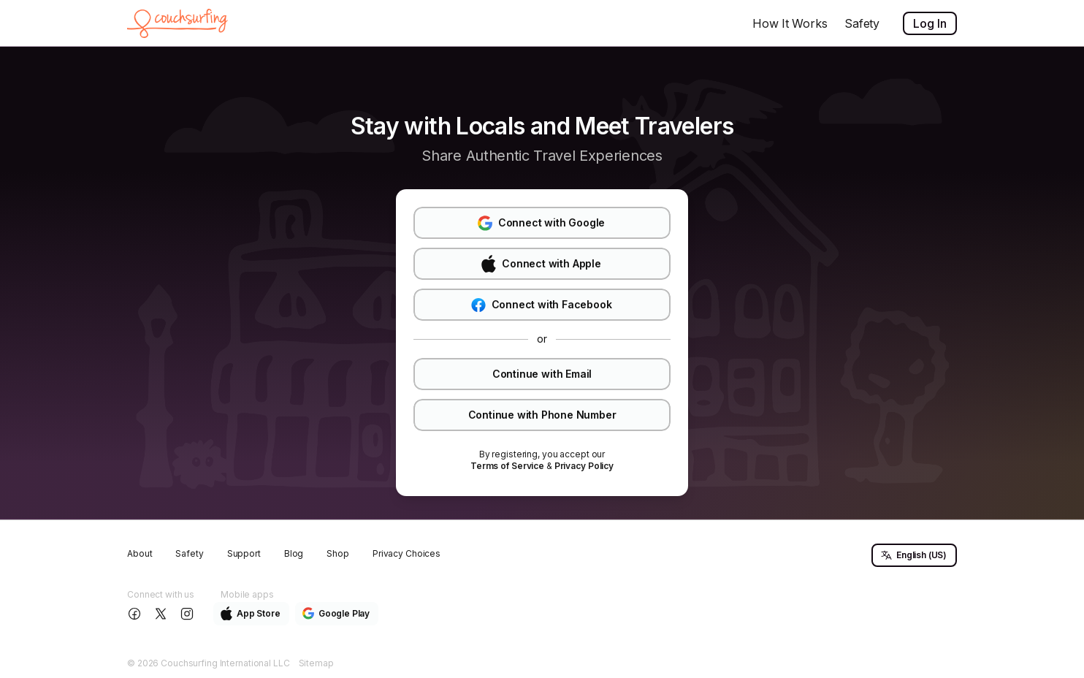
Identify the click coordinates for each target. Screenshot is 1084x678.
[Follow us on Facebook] (136, 613)
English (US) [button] (913, 555)
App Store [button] (250, 613)
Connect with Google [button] (541, 223)
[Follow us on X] (162, 613)
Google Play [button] (336, 613)
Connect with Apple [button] (540, 264)
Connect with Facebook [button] (541, 305)
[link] (507, 466)
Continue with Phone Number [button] (542, 414)
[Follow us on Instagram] (188, 613)
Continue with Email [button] (542, 373)
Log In (930, 23)
